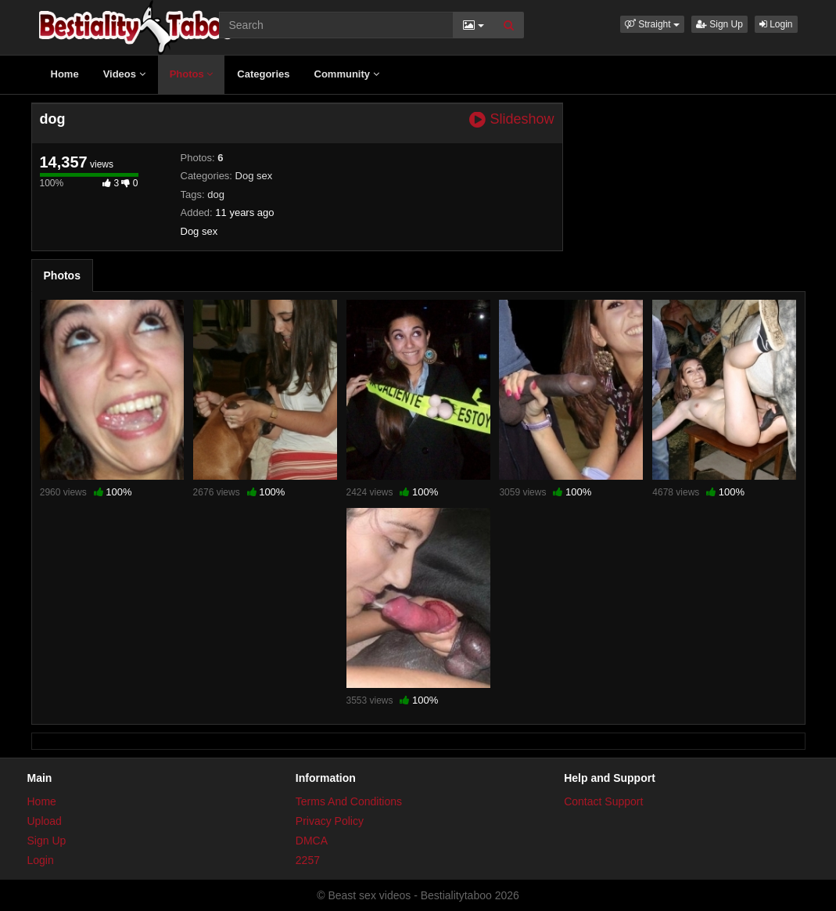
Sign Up (719, 24)
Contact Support (603, 801)
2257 (308, 860)
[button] (652, 24)
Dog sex (254, 176)
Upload (44, 821)
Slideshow (511, 119)
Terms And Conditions (349, 801)
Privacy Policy (330, 821)
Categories (263, 74)
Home (65, 74)
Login (776, 24)
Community (346, 74)
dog (215, 194)
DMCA (312, 840)
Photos (191, 74)
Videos (124, 74)
